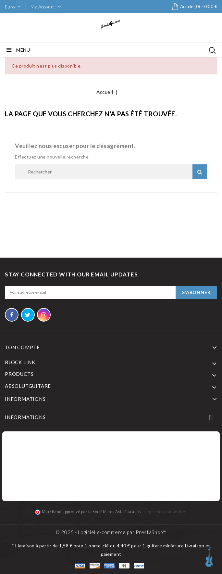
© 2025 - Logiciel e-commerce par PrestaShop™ (111, 532)
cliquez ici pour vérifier (165, 511)
